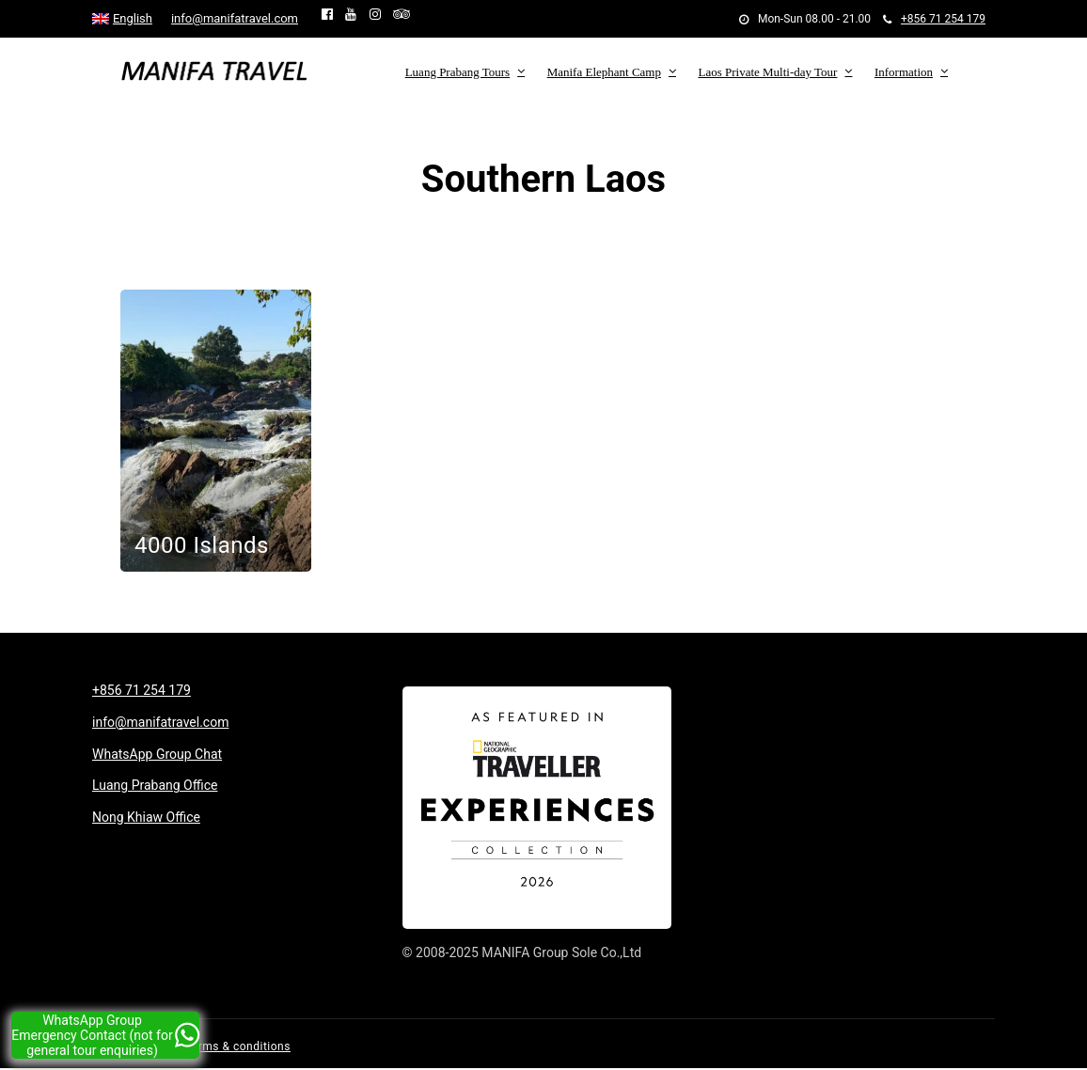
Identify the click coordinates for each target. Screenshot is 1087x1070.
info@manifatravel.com (234, 18)
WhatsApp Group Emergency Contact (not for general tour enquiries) (105, 1035)
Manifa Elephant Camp (604, 72)
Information (903, 72)
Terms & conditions (238, 1046)
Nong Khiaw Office (146, 817)
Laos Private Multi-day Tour (767, 72)
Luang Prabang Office (154, 785)
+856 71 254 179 (934, 18)
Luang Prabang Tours (458, 72)
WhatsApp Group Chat (157, 754)
